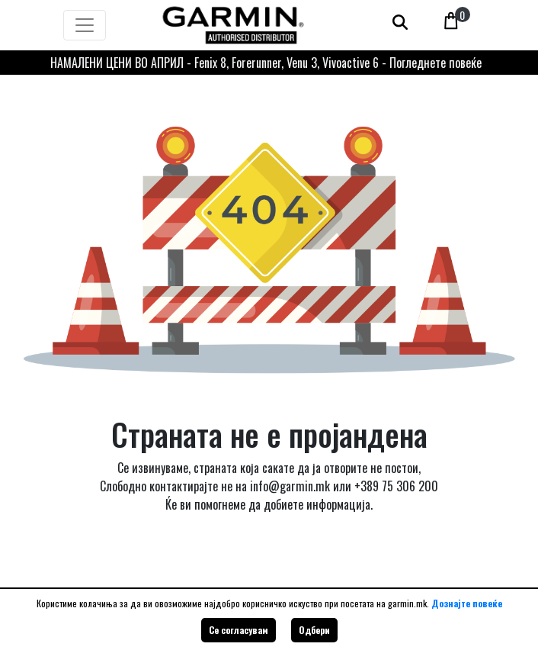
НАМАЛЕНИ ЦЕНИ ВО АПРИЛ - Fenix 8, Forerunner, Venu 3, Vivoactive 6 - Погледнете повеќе (266, 62)
